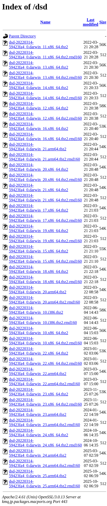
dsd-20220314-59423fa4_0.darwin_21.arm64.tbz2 (37, 146)
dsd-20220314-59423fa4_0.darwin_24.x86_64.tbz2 (38, 432)
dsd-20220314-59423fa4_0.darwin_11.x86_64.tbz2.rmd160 (45, 54)
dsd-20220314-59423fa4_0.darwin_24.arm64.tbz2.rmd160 (44, 463)
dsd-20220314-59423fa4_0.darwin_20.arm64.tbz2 (37, 289)
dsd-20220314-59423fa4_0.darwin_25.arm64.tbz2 (37, 473)
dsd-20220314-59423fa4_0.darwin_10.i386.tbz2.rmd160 (43, 320)
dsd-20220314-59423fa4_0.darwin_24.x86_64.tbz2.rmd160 (45, 442)
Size (102, 22)
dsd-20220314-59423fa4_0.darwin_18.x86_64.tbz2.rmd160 (45, 279)
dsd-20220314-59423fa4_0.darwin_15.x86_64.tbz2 (38, 248)
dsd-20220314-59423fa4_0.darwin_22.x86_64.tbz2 (38, 350)
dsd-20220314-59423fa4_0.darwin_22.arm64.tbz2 (37, 371)
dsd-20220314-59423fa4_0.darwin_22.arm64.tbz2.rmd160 (44, 381)
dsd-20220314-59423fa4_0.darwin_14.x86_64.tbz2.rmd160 (45, 95)
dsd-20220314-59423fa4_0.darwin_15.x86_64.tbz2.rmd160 (45, 259)
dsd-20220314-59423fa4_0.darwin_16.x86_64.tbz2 (38, 126)
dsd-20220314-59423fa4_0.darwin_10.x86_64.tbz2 (38, 330)
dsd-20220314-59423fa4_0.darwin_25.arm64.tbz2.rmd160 (44, 483)
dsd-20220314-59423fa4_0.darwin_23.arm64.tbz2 (37, 412)
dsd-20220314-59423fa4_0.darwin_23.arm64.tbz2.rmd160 (44, 422)
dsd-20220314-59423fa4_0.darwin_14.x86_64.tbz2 (38, 85)
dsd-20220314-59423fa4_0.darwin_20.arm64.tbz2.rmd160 (44, 299)
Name (45, 22)
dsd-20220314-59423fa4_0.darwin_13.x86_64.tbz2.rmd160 (45, 75)
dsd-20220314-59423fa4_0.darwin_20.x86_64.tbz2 (38, 167)
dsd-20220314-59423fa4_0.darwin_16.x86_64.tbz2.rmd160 (45, 136)
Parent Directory (22, 36)
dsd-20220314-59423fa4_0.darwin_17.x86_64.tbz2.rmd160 (45, 218)
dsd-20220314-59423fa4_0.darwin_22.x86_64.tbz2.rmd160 (45, 361)
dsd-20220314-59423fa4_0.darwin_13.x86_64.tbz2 (38, 65)
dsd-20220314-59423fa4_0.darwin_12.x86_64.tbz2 (38, 105)
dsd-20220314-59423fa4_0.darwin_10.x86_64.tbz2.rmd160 (45, 340)
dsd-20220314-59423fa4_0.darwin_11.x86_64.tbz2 (38, 44)
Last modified (90, 22)
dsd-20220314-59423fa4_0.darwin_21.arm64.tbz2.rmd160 (44, 156)
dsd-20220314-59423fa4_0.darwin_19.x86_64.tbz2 (38, 228)
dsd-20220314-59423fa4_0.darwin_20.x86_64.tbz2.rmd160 (45, 177)
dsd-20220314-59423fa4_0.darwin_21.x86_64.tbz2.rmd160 (45, 197)
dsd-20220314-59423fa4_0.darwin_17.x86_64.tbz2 (38, 207)
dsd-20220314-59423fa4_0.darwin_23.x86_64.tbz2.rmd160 (45, 401)
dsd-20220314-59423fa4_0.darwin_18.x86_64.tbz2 (38, 269)
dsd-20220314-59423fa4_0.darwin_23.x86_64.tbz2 (38, 391)
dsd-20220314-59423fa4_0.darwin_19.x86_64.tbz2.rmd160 (45, 238)
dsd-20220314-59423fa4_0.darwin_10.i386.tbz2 (36, 310)
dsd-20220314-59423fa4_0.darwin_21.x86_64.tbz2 (38, 187)
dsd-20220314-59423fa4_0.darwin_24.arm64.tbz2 (37, 453)
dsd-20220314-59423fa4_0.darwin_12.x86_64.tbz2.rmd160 (45, 116)
